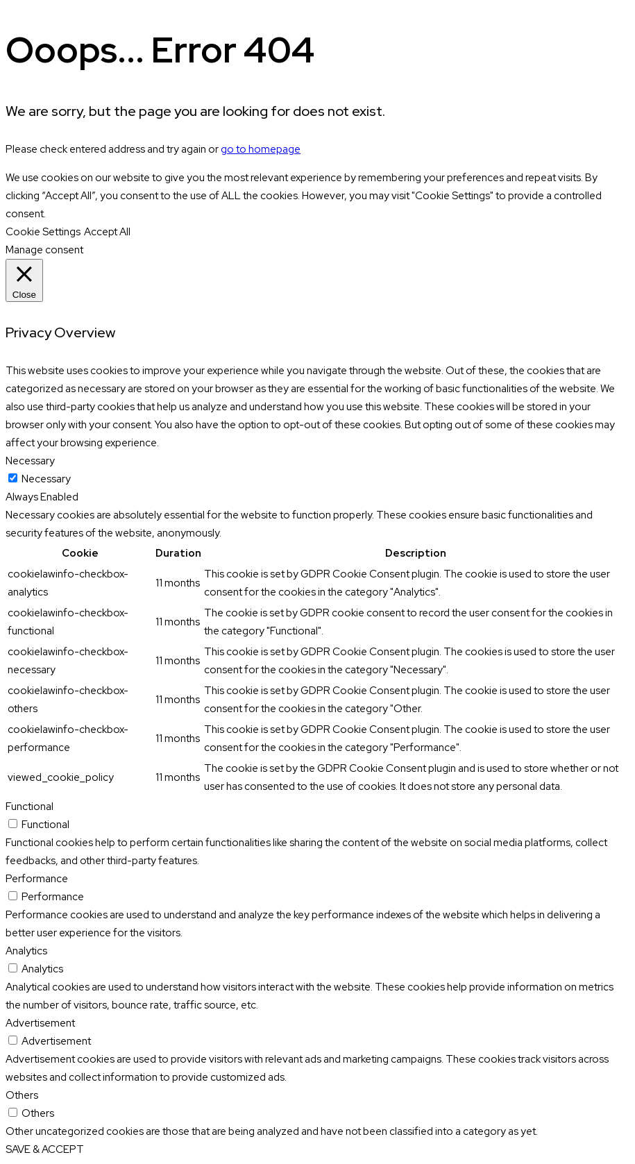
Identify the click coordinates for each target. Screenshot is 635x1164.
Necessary (46, 479)
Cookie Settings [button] (43, 232)
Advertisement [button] (40, 1023)
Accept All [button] (107, 232)
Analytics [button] (26, 951)
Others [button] (22, 1095)
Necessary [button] (30, 461)
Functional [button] (29, 806)
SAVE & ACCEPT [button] (45, 1149)
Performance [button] (37, 879)
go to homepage (260, 149)
